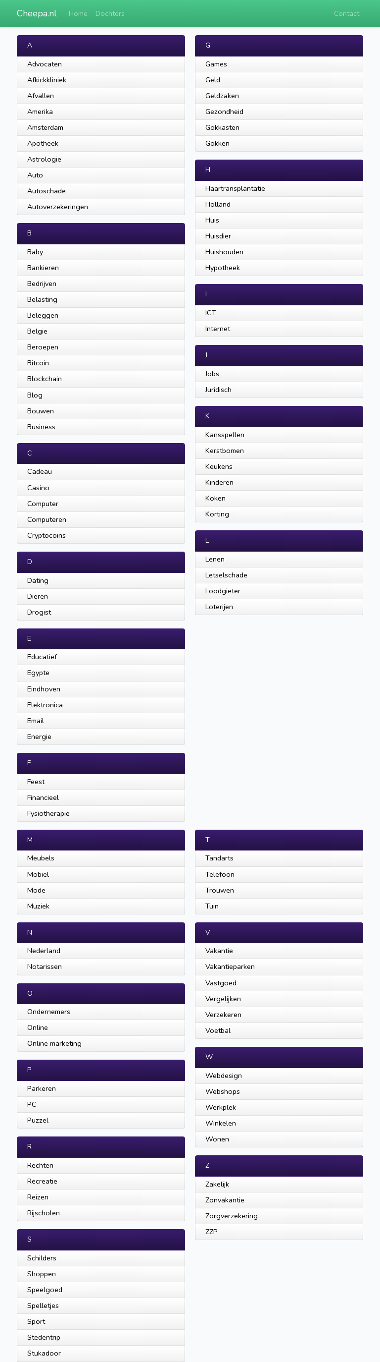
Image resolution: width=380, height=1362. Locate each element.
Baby (35, 252)
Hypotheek (222, 268)
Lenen (215, 559)
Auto (35, 175)
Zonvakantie (224, 1200)
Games (216, 64)
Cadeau (39, 471)
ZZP (211, 1232)
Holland (218, 204)
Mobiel (38, 874)
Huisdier (218, 236)
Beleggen (42, 315)
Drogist (39, 612)
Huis (212, 220)
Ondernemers (48, 1012)
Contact (346, 13)
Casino (38, 488)
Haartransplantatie (235, 188)
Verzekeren (223, 1015)
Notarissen (44, 966)
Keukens (219, 466)
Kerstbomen (224, 450)
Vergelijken (223, 999)
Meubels (40, 858)
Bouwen (40, 411)
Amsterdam (45, 127)
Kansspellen (224, 435)
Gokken (217, 143)
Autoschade (46, 191)
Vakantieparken (230, 966)
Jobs (212, 374)
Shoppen (41, 1274)
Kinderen (219, 482)
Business (41, 427)
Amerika (40, 111)
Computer (42, 504)
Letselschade (226, 575)
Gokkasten (222, 127)
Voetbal (218, 1030)
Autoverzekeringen (57, 207)
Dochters (110, 13)
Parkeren (41, 1088)
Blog (35, 395)
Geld (212, 80)
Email (35, 721)
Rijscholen (43, 1213)
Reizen (37, 1197)
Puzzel (37, 1120)
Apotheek (42, 143)
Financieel (43, 797)
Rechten (40, 1165)
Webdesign (223, 1075)
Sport (36, 1321)
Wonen (217, 1139)
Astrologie (44, 159)
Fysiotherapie (48, 813)
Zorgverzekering (231, 1216)
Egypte (38, 673)
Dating (37, 580)
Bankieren (43, 268)
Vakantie (219, 951)
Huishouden (224, 252)
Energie (39, 736)
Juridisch (218, 390)
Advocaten (44, 64)
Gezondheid (224, 111)
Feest (36, 782)
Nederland (43, 951)
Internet (217, 329)
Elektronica (45, 705)
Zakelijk (217, 1184)
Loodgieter (222, 591)
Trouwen (219, 890)
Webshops (222, 1091)
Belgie (37, 331)
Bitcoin (38, 363)
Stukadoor (44, 1353)
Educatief (42, 657)
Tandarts (219, 858)
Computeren (46, 519)
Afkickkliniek (46, 80)
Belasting (42, 299)
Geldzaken (222, 96)
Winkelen (220, 1123)
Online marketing (54, 1043)
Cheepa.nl (37, 13)
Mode (36, 890)
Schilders (41, 1258)
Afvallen (40, 96)
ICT (210, 313)
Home (78, 13)
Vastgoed (221, 983)
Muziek (38, 906)
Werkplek (220, 1107)
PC (32, 1104)
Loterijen (219, 607)
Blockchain (44, 379)
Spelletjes (43, 1305)
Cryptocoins (46, 535)
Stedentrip (43, 1337)
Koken (215, 498)
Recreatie (42, 1181)
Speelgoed (44, 1290)
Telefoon (220, 874)
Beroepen (42, 347)
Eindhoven (43, 689)
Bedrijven (41, 283)
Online (37, 1027)
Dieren (37, 596)
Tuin (212, 906)
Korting (217, 514)
